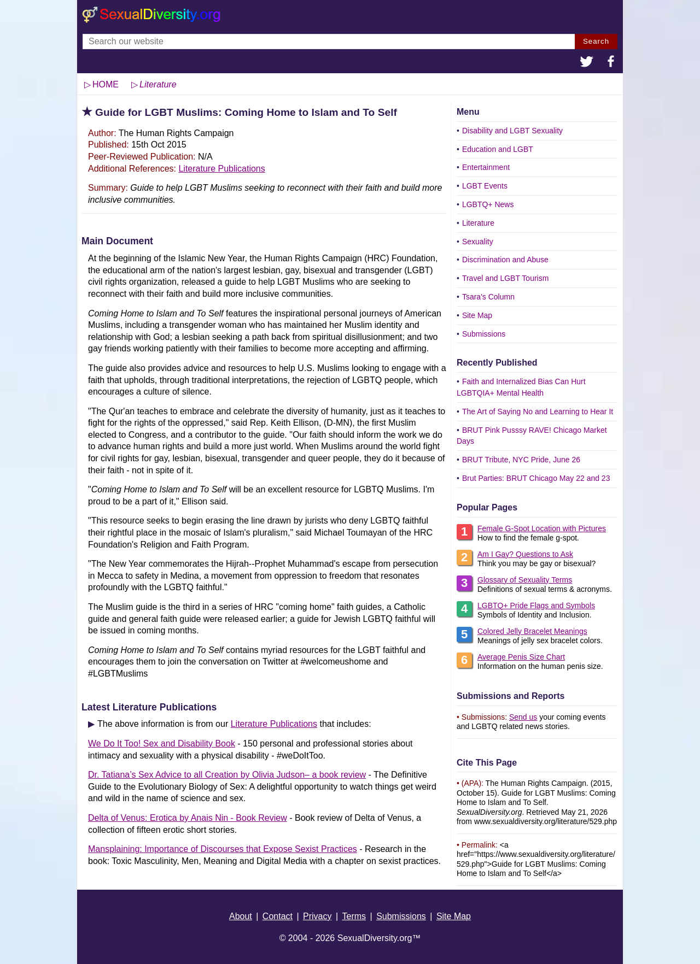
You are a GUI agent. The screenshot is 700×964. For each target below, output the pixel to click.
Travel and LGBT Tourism (505, 278)
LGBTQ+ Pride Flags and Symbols (536, 605)
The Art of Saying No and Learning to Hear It (537, 411)
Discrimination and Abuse (505, 259)
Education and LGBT (497, 149)
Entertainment (486, 167)
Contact (277, 916)
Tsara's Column (488, 296)
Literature (478, 223)
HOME (105, 84)
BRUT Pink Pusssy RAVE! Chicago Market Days (532, 436)
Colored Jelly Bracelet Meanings (532, 631)
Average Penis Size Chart (521, 657)
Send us (523, 717)
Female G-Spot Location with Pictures (541, 528)
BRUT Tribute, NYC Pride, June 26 (521, 459)
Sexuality (477, 241)
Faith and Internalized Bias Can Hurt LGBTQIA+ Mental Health (521, 387)
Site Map (477, 315)
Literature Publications (221, 168)
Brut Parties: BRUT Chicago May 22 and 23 (536, 478)
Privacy (317, 916)
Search (596, 41)
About (240, 916)
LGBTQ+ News (488, 204)
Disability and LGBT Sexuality (512, 130)
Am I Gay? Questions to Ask (525, 554)
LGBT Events (485, 185)
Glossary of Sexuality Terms (524, 579)
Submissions (483, 334)
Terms (354, 916)
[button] (586, 63)
